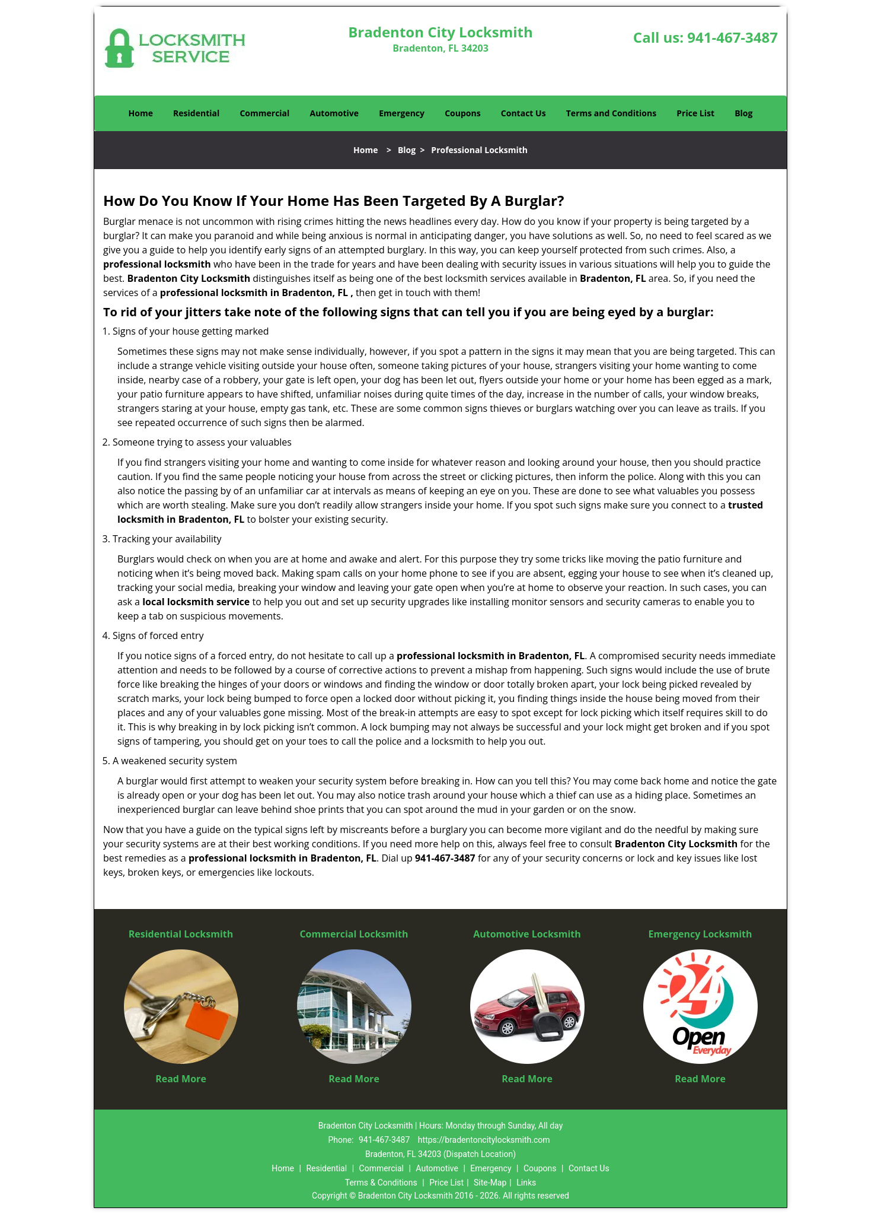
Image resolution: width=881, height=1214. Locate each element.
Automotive (334, 113)
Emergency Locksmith (700, 933)
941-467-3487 (732, 37)
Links (526, 1182)
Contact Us (523, 113)
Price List (695, 113)
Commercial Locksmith (353, 933)
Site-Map (490, 1182)
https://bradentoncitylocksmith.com (484, 1140)
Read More (180, 1078)
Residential (196, 113)
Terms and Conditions (611, 113)
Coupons (462, 113)
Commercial (264, 113)
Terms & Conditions (381, 1182)
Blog (743, 113)
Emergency (401, 113)
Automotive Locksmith (527, 933)
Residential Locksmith (181, 933)
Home (141, 113)
